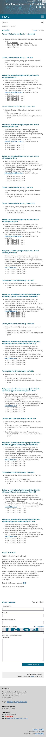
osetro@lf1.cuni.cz (11, 268)
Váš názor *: (6, 637)
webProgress (39, 733)
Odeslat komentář (33, 664)
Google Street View (20, 702)
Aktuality (5, 26)
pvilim (35, 30)
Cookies (35, 729)
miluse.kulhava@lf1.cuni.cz (14, 92)
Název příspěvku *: (8, 619)
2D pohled (10, 702)
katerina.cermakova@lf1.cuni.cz (17, 718)
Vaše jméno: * (7, 606)
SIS (35, 1)
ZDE (24, 583)
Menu (23, 16)
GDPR (41, 729)
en (44, 1)
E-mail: (4, 613)
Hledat (42, 22)
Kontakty (30, 1)
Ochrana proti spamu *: (10, 626)
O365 (39, 1)
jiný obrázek (40, 626)
